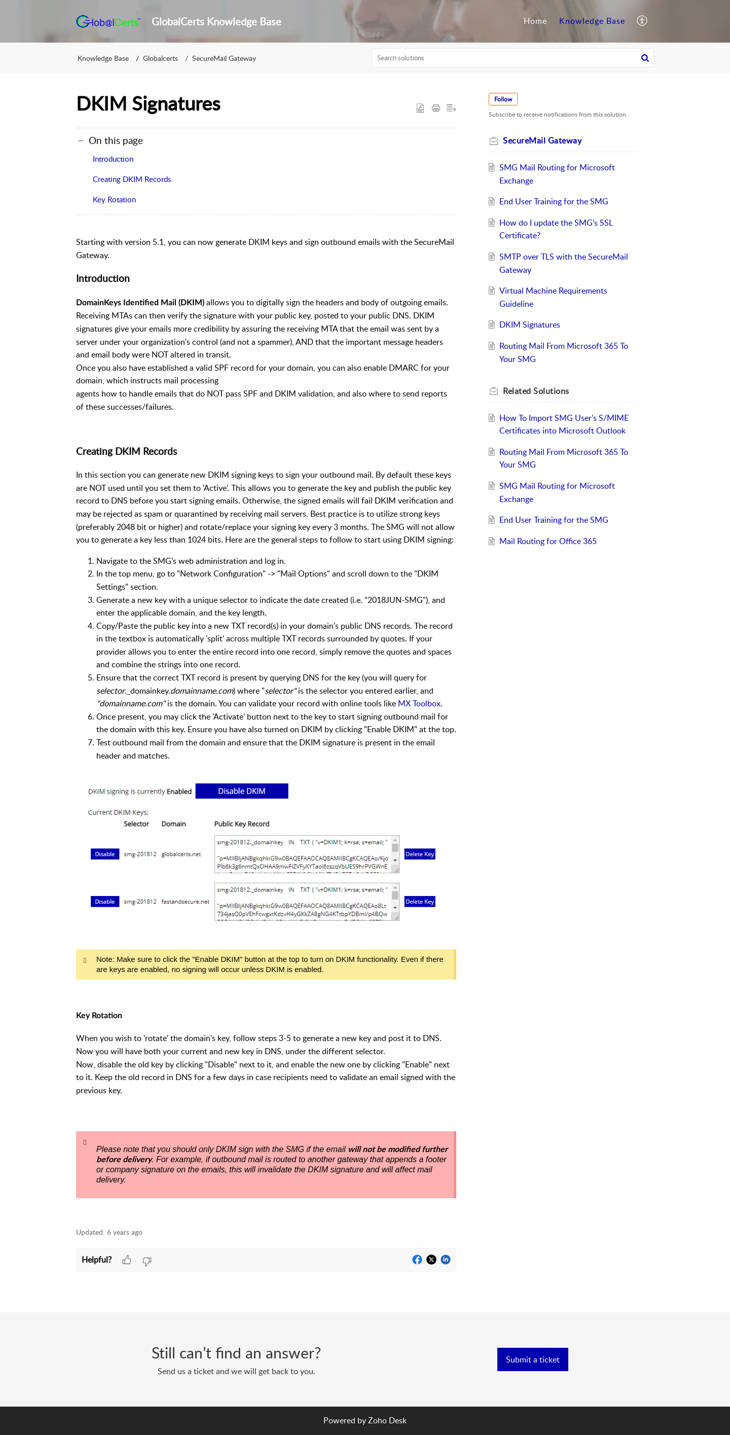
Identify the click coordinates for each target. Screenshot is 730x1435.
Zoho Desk (387, 1420)
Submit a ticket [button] (533, 1359)
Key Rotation (114, 199)
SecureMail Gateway (224, 58)
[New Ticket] (532, 1359)
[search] (513, 57)
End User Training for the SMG (553, 201)
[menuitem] (535, 21)
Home (535, 20)
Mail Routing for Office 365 (548, 541)
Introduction (113, 159)
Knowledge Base (592, 20)
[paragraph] (266, 726)
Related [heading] (536, 391)
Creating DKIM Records (132, 179)
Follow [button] (503, 99)
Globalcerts (160, 58)
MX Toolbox (419, 703)
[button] (642, 21)
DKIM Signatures (529, 324)
